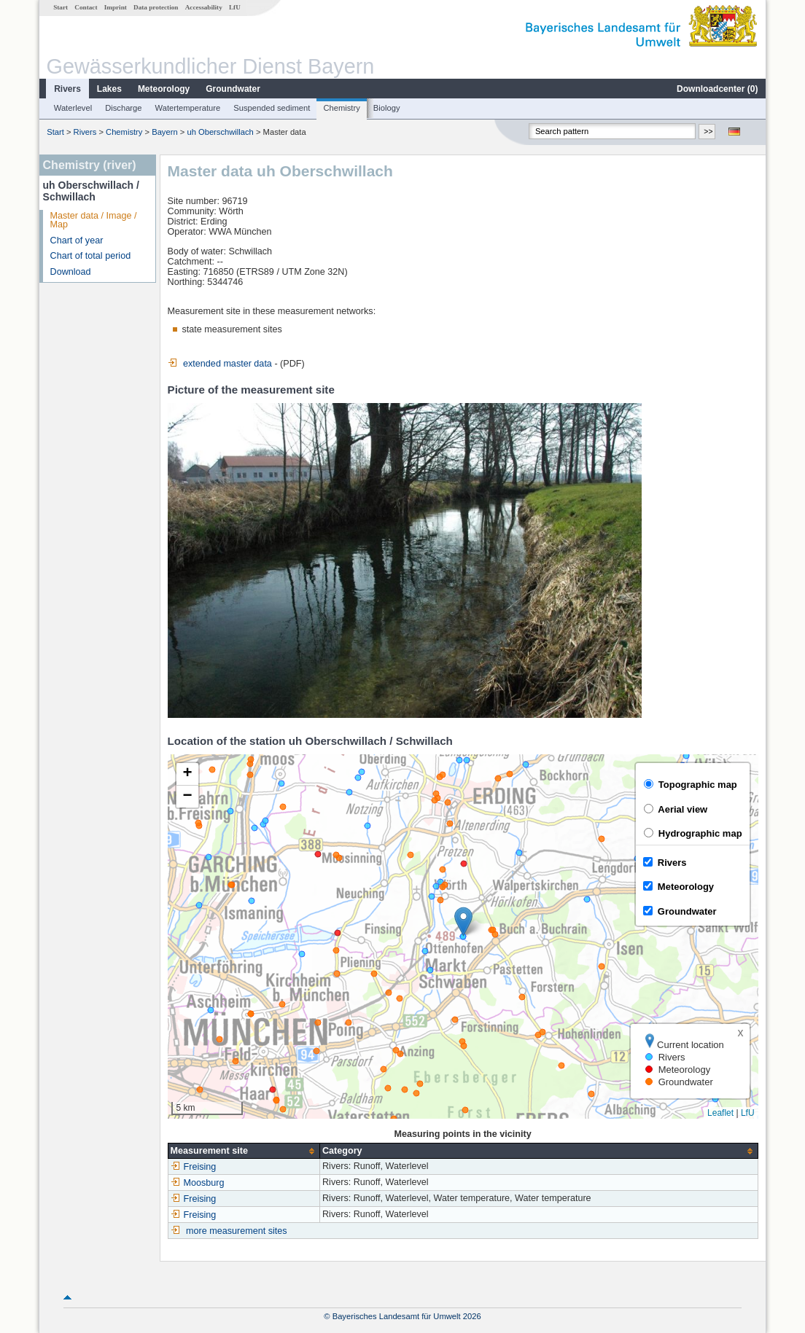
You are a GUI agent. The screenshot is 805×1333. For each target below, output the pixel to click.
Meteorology (164, 89)
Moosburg (198, 1183)
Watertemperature (188, 107)
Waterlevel (73, 107)
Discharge (123, 107)
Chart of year (77, 240)
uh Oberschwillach (220, 132)
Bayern (164, 132)
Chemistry (341, 107)
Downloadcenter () (717, 89)
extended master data (220, 364)
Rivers (67, 89)
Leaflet (720, 1113)
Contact (85, 7)
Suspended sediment (271, 107)
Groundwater (233, 89)
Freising (194, 1167)
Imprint (115, 7)
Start (60, 7)
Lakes (109, 89)
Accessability (203, 7)
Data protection (155, 7)
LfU (235, 7)
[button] (463, 922)
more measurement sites (236, 1231)
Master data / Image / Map (93, 220)
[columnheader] (243, 1151)
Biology (386, 107)
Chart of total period (90, 256)
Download (70, 272)
